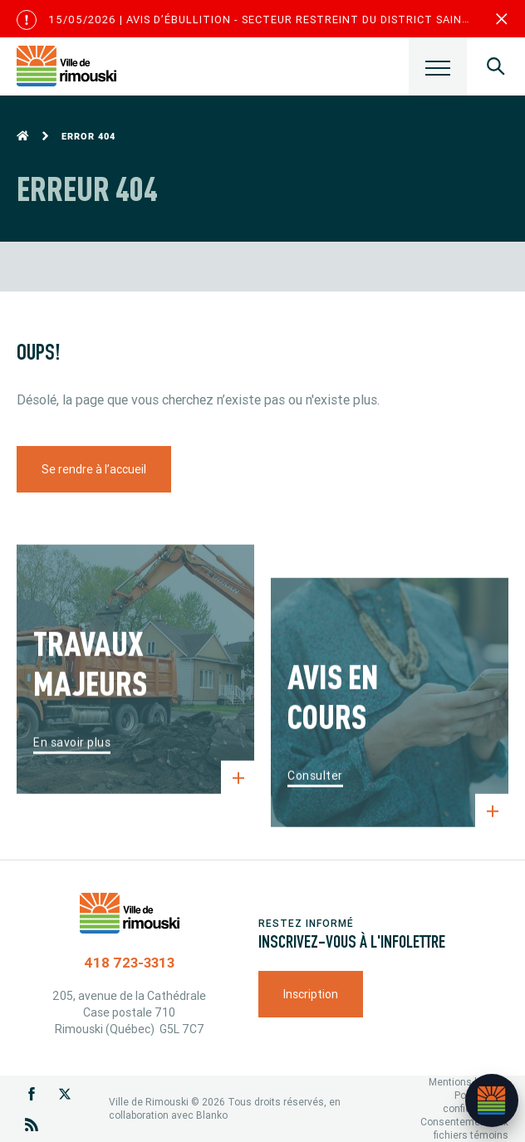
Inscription (310, 994)
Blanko (212, 1115)
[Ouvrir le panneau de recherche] (496, 66)
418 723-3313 (129, 962)
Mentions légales (468, 1082)
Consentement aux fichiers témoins (464, 1128)
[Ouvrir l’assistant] (491, 1100)
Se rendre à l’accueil (94, 469)
